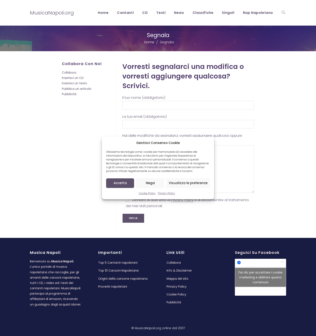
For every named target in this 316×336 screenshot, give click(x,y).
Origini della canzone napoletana (123, 278)
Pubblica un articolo (76, 89)
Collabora (69, 72)
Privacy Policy (166, 193)
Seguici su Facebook (257, 252)
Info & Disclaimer (179, 270)
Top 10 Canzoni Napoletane (118, 270)
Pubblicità (69, 94)
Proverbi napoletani (112, 286)
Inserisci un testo (74, 83)
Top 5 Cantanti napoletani (118, 262)
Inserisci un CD (73, 78)
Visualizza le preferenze (188, 183)
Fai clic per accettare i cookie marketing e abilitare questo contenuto (260, 277)
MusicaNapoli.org (52, 12)
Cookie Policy (147, 193)
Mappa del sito (177, 278)
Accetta (120, 183)
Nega (150, 183)
